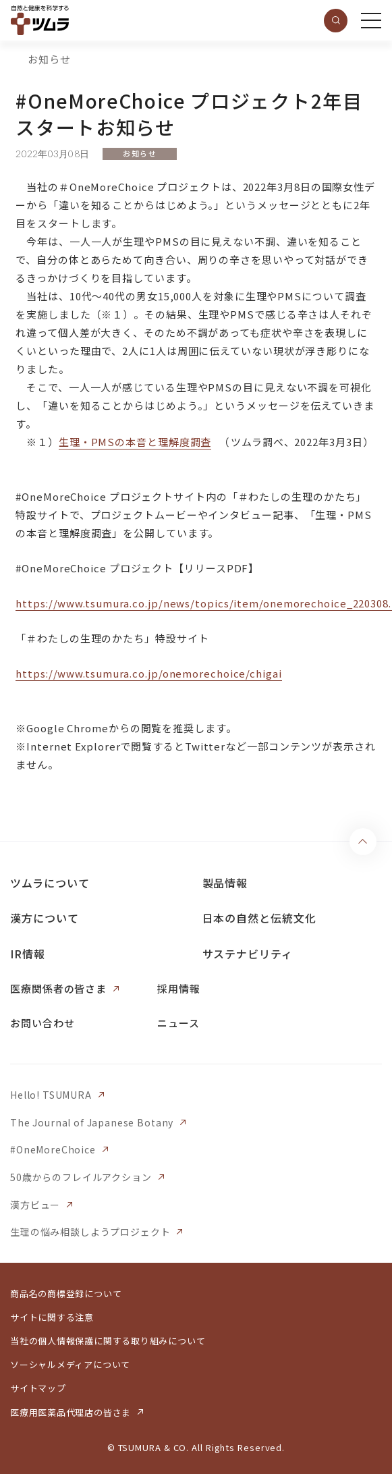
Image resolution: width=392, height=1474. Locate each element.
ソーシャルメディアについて (70, 1364)
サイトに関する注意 (52, 1317)
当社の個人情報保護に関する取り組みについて (107, 1340)
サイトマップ (38, 1388)
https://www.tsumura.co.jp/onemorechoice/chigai (148, 673)
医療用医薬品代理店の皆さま (70, 1412)
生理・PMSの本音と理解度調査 (135, 442)
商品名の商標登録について (65, 1293)
